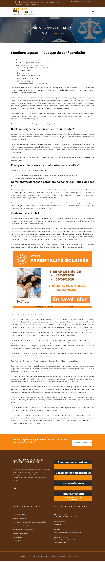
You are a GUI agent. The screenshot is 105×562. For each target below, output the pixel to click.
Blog (72, 1)
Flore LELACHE (17, 471)
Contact (77, 1)
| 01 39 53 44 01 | (86, 1)
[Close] (92, 250)
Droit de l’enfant (18, 538)
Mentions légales (49, 557)
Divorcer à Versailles (20, 519)
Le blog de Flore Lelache (21, 542)
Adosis (83, 557)
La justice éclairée (19, 516)
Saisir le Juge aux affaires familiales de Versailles (29, 523)
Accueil (81, 2)
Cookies (60, 557)
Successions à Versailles (21, 527)
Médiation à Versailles (20, 534)
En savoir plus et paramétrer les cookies (27, 315)
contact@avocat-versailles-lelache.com (34, 66)
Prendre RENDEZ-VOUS (83, 442)
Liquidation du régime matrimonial (24, 531)
